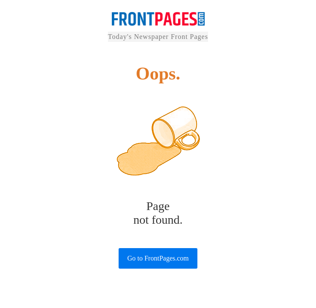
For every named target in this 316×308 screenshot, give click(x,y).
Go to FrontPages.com (158, 258)
